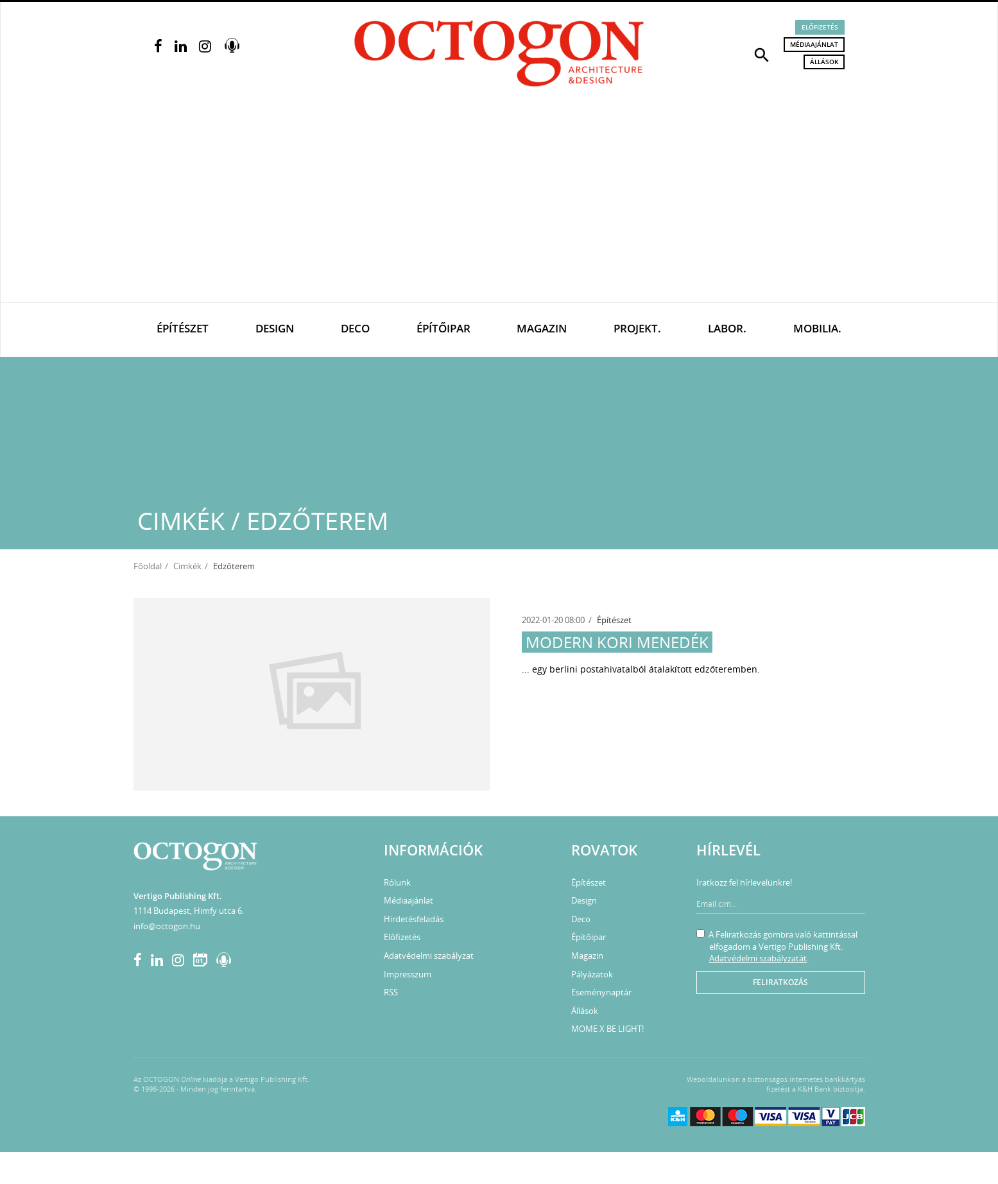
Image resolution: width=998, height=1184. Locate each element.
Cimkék (187, 566)
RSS (391, 992)
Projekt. (637, 328)
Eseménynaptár (601, 992)
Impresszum (407, 974)
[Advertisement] (499, 206)
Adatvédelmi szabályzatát (758, 958)
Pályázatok (592, 974)
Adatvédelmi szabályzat (429, 955)
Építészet (183, 328)
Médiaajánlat (814, 44)
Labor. (727, 328)
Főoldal (147, 566)
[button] (761, 54)
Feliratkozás (780, 982)
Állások (824, 61)
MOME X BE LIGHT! (607, 1028)
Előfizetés (820, 26)
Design (274, 328)
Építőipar (443, 328)
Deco (355, 328)
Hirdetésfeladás (413, 919)
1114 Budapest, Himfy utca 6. (188, 910)
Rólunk (397, 882)
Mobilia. (817, 328)
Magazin (542, 328)
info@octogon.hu (166, 926)
